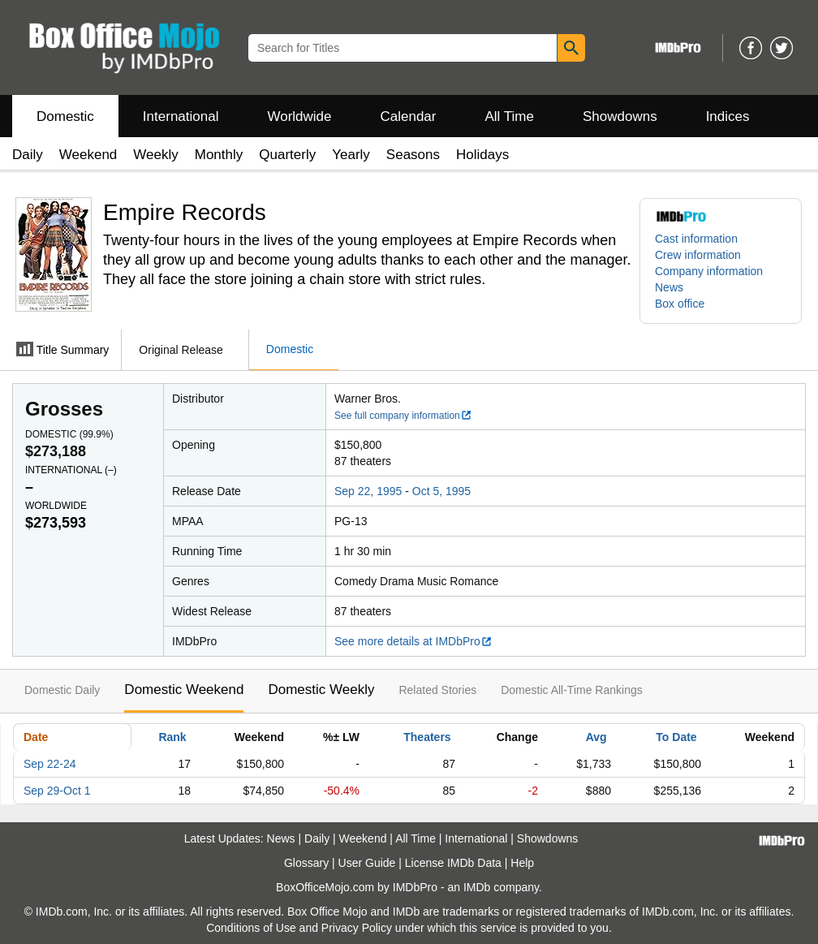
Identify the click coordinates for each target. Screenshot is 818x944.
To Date (676, 737)
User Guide (367, 862)
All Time (509, 116)
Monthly (219, 154)
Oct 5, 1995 (441, 491)
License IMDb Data (453, 862)
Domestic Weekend (183, 689)
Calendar (409, 116)
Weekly (155, 154)
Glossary (306, 862)
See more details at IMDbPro (413, 641)
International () (71, 470)
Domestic (65, 116)
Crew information (698, 254)
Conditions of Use (251, 927)
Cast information (696, 238)
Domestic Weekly (321, 689)
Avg (596, 737)
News (669, 287)
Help (522, 862)
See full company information (403, 415)
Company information (709, 271)
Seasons (413, 154)
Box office (679, 303)
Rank (172, 737)
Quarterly (287, 154)
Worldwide (299, 116)
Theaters (426, 737)
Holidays (482, 154)
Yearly (351, 154)
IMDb (476, 887)
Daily (27, 154)
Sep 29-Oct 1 (57, 790)
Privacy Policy (356, 927)
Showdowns (620, 116)
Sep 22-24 (50, 763)
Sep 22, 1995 (368, 491)
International (181, 116)
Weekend (88, 154)
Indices (728, 116)
